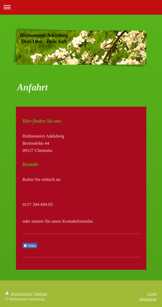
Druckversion (19, 294)
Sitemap (40, 294)
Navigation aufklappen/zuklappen (81, 7)
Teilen (30, 246)
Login (152, 294)
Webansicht (148, 299)
